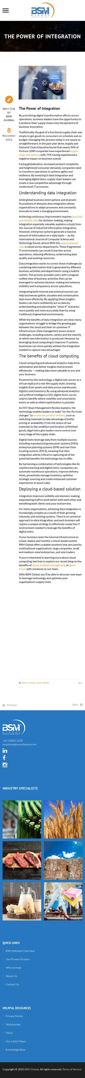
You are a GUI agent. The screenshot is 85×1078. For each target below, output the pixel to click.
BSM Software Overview (20, 950)
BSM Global (32, 1069)
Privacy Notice (14, 1016)
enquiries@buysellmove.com (19, 744)
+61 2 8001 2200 (13, 740)
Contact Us (12, 984)
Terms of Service (71, 1069)
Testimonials (13, 1024)
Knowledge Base (15, 1049)
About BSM (28, 683)
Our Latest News (16, 1041)
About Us (11, 976)
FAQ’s (9, 1032)
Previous (12, 705)
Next (75, 704)
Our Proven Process (17, 959)
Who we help (13, 967)
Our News (43, 683)
